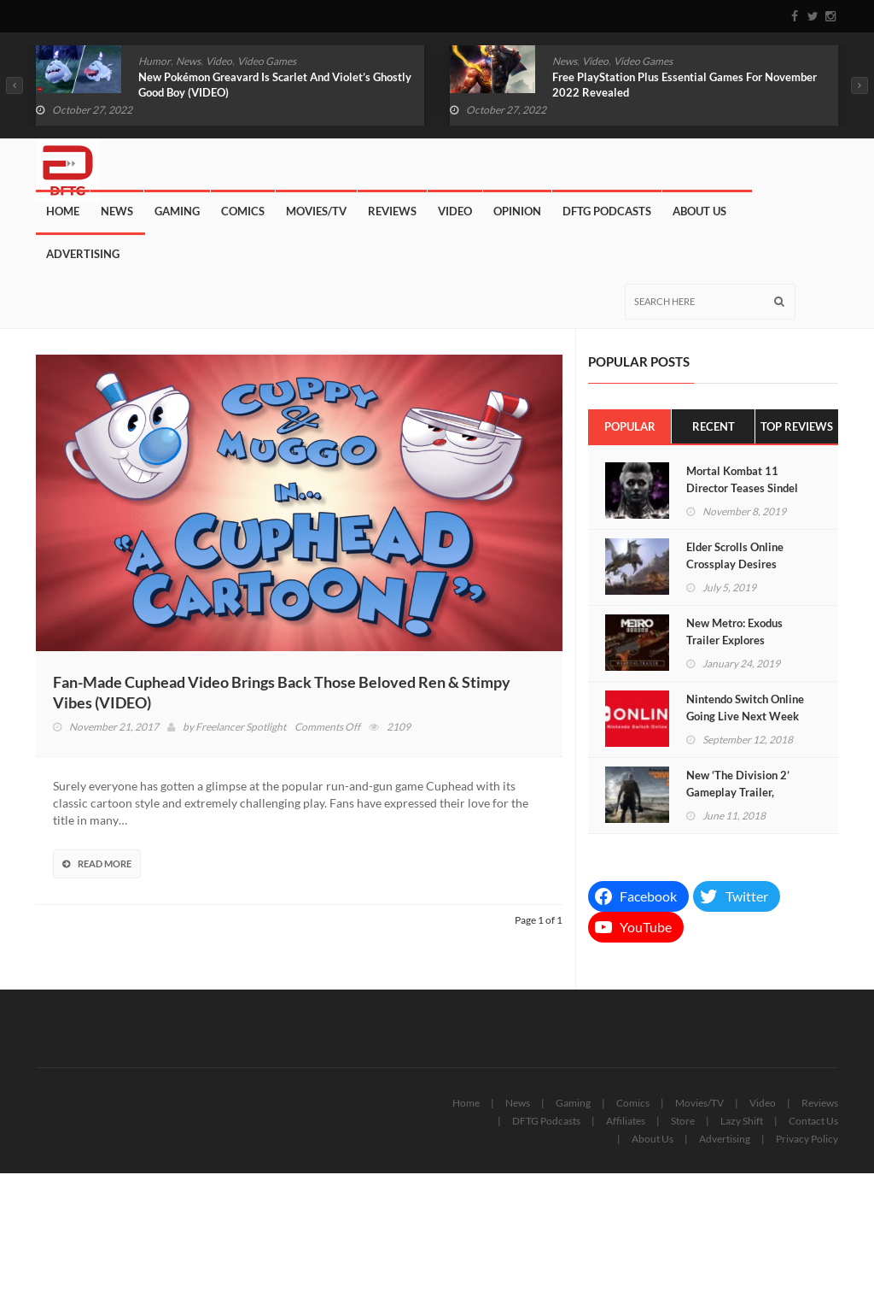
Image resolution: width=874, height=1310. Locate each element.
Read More (96, 863)
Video (219, 61)
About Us (699, 211)
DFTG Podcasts (606, 211)
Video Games (266, 61)
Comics (243, 211)
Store (683, 1120)
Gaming (177, 211)
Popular (630, 426)
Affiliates (625, 1120)
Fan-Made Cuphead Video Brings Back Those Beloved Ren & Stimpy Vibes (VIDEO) (281, 692)
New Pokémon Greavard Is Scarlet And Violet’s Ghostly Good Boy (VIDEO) (274, 84)
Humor (154, 61)
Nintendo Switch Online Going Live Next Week (745, 707)
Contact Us (813, 1120)
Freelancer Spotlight (240, 726)
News (188, 61)
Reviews (392, 211)
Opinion (517, 211)
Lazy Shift (741, 1120)
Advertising (82, 254)
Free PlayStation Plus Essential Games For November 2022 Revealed (684, 84)
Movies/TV (316, 211)
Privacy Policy (807, 1138)
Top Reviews (796, 426)
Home (62, 211)
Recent (713, 426)
